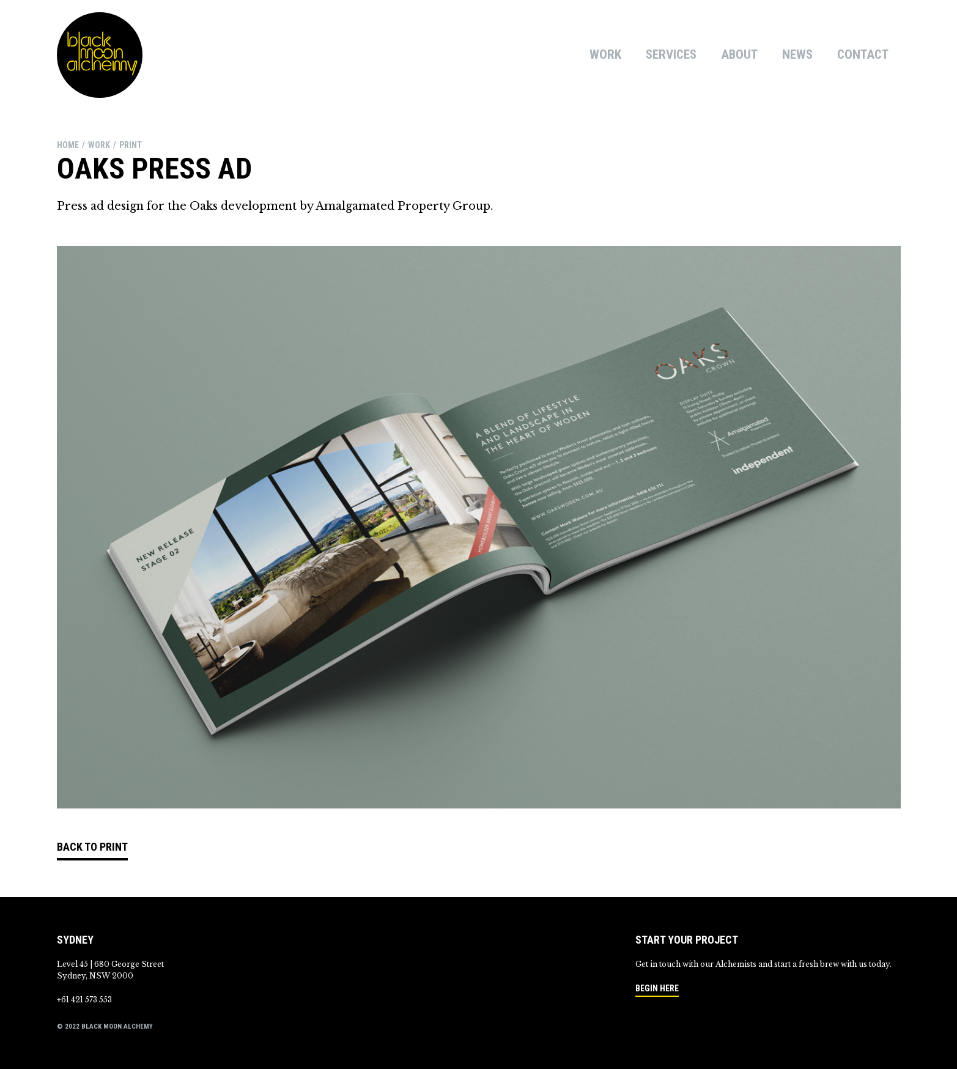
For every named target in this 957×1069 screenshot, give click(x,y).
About (739, 54)
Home (68, 145)
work (99, 145)
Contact (863, 54)
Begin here (657, 988)
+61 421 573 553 (84, 999)
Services (671, 54)
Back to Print (92, 846)
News (797, 54)
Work (605, 54)
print (130, 145)
